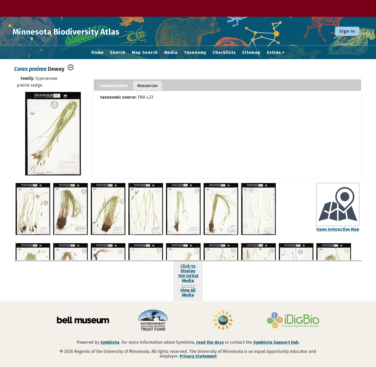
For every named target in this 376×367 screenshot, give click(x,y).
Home (97, 52)
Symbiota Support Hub (276, 342)
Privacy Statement (198, 356)
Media (171, 52)
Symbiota (109, 342)
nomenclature (114, 85)
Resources (147, 85)
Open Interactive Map (337, 229)
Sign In (347, 31)
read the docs (210, 342)
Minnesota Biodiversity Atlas (81, 31)
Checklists (224, 52)
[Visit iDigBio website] (293, 320)
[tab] (113, 86)
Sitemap (251, 52)
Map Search (145, 52)
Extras (274, 52)
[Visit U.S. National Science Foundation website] (223, 321)
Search (118, 52)
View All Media (188, 292)
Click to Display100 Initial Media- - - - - (188, 276)
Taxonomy (195, 52)
